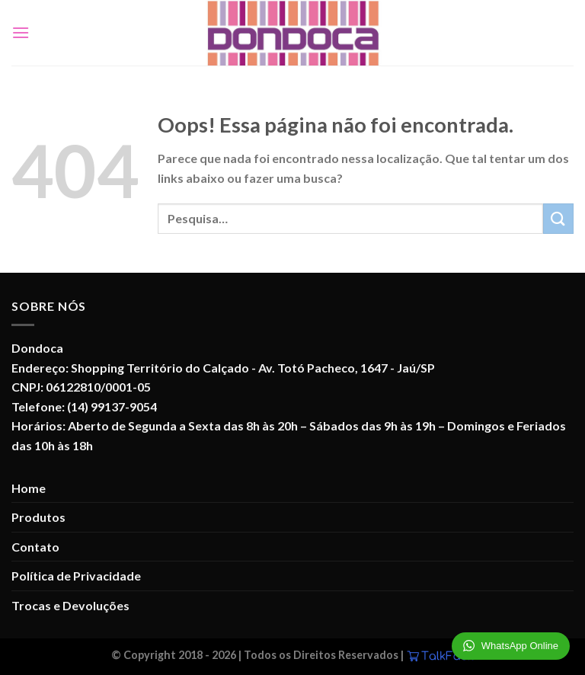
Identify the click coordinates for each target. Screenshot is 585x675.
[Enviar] (558, 218)
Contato (35, 546)
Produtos (38, 517)
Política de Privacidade (76, 575)
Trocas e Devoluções (70, 605)
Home (28, 488)
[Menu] (20, 32)
